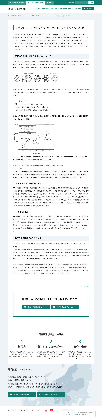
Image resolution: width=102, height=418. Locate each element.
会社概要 (71, 2)
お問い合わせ (89, 8)
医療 (55, 8)
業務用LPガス (46, 8)
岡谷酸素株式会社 (17, 9)
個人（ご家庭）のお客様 (17, 3)
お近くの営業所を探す (36, 307)
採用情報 (49, 3)
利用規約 (76, 414)
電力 (69, 8)
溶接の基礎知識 (35, 15)
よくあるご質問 (76, 8)
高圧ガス (37, 8)
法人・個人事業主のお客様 (35, 3)
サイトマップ (12, 410)
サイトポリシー (36, 410)
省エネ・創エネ (62, 8)
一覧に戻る (85, 286)
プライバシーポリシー (68, 414)
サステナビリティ (24, 410)
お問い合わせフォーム (65, 307)
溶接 (52, 8)
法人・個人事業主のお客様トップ (15, 15)
